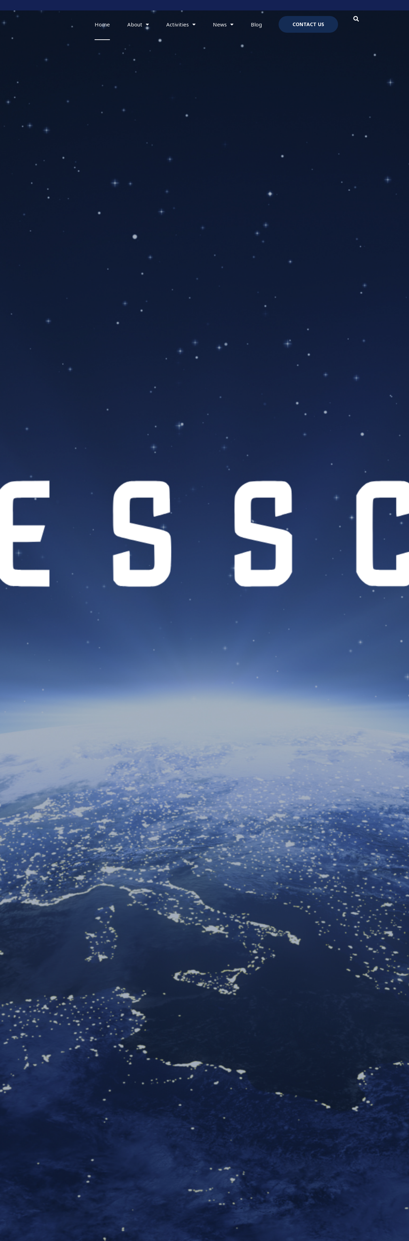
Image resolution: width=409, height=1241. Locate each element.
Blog (256, 24)
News (223, 24)
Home (102, 24)
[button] (356, 19)
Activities (180, 24)
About (138, 24)
